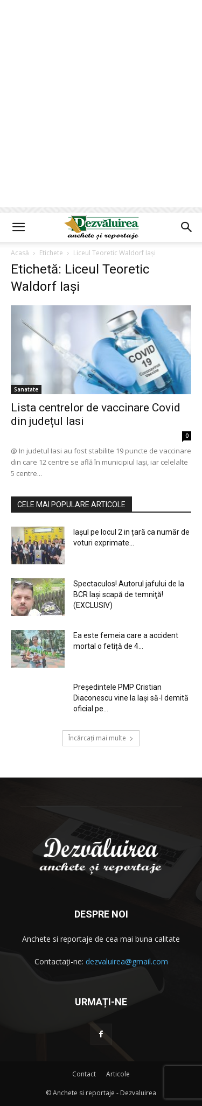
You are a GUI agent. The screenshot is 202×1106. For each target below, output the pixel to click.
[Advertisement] (101, 106)
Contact (84, 1074)
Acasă (20, 252)
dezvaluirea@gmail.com (127, 961)
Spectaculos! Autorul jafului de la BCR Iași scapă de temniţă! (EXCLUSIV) (128, 594)
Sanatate (26, 389)
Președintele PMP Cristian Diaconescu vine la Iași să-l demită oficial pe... (131, 698)
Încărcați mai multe (101, 738)
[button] (18, 227)
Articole (118, 1074)
